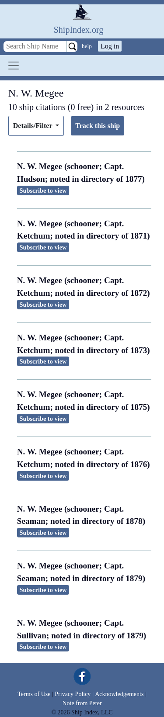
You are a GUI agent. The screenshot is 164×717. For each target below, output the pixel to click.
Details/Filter (33, 125)
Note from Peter (81, 703)
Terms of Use (33, 694)
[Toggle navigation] (13, 65)
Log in (110, 46)
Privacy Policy (73, 694)
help (87, 46)
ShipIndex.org (79, 30)
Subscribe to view (43, 190)
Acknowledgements (119, 694)
